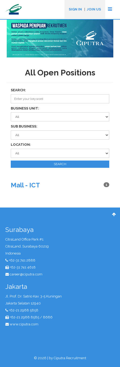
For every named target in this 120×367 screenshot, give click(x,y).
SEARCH (60, 164)
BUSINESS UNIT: (25, 108)
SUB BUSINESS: (24, 126)
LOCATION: (21, 145)
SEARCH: (18, 90)
